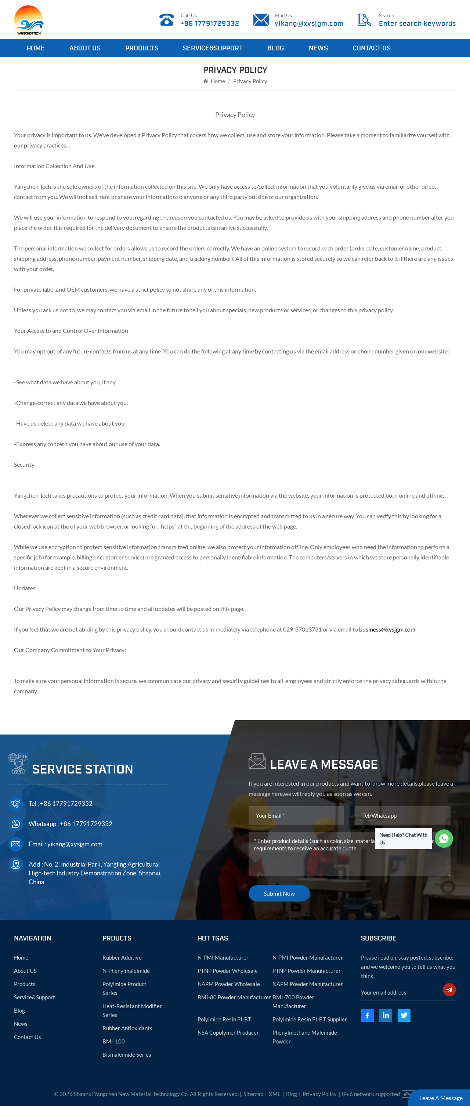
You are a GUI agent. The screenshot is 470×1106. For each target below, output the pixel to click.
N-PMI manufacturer (223, 957)
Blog (275, 48)
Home (35, 48)
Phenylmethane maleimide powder (304, 1037)
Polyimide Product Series (124, 988)
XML (275, 1094)
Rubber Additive (122, 957)
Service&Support (213, 48)
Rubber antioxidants (127, 1028)
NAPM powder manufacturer (307, 984)
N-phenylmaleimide (126, 970)
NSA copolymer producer (228, 1032)
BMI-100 (113, 1041)
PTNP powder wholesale (228, 970)
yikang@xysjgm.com (309, 23)
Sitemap (253, 1094)
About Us (85, 48)
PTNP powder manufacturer (306, 970)
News (318, 48)
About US (25, 970)
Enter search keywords (417, 23)
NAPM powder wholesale (229, 984)
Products (142, 48)
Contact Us (371, 48)
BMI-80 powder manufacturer (234, 997)
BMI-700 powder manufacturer (293, 1001)
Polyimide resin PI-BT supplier (309, 1019)
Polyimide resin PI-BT (224, 1019)
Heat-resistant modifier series (132, 1010)
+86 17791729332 (210, 23)
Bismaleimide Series (126, 1054)
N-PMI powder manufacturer (307, 957)
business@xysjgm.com (387, 629)
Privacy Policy (320, 1094)
